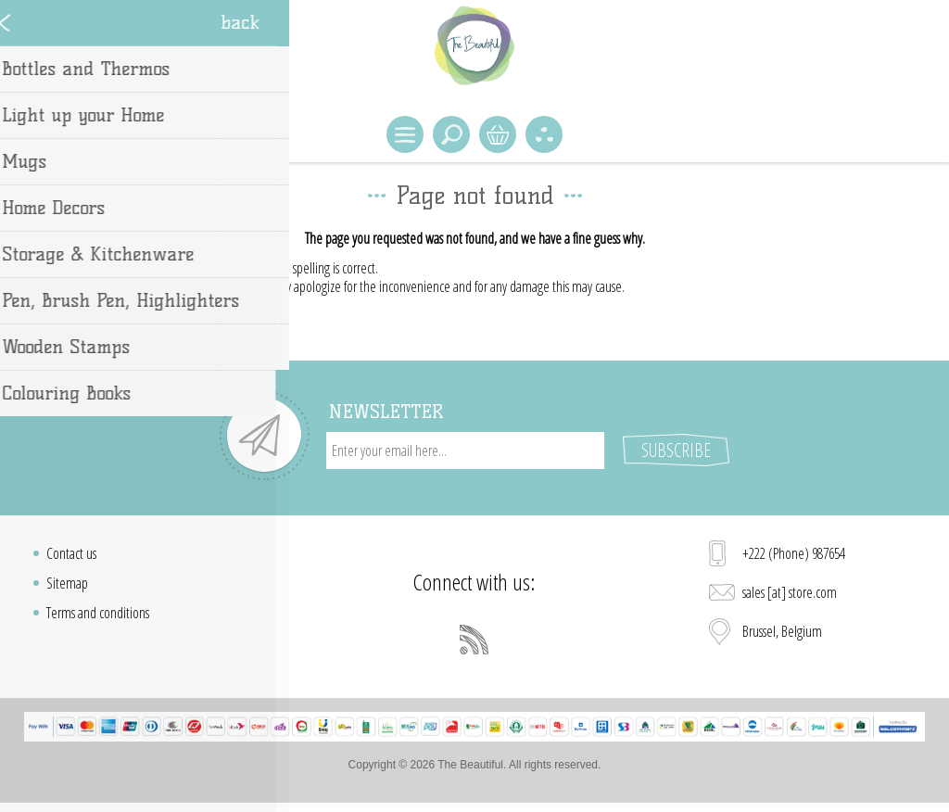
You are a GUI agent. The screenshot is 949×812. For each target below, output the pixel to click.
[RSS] (474, 639)
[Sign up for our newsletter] (465, 450)
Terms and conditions (97, 613)
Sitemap (67, 583)
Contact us (71, 553)
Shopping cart (497, 134)
